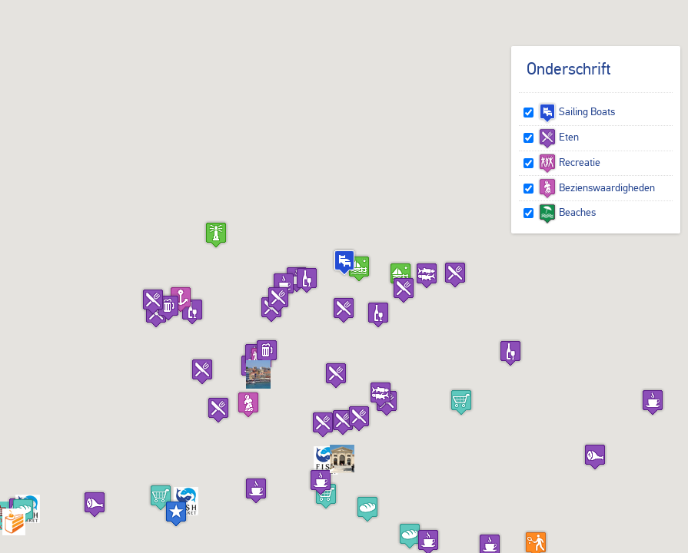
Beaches (567, 212)
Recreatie (569, 162)
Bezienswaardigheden (596, 187)
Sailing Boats (576, 111)
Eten (558, 137)
